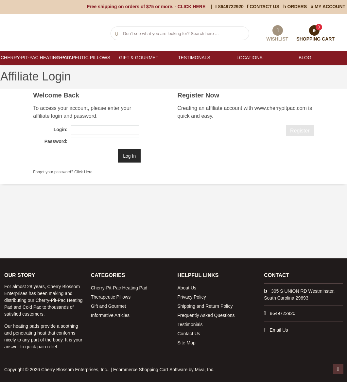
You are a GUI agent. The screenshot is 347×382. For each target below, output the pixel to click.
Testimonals (194, 57)
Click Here (83, 172)
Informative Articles (110, 315)
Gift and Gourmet (108, 306)
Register (300, 130)
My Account (328, 6)
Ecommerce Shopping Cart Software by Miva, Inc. (164, 369)
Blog (305, 57)
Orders (295, 6)
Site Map (187, 342)
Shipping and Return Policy (205, 306)
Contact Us (263, 6)
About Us (187, 287)
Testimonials (190, 324)
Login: (61, 129)
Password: (56, 141)
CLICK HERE (192, 6)
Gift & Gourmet (138, 57)
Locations (249, 57)
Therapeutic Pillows (83, 57)
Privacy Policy (192, 297)
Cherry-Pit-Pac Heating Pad (28, 57)
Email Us (279, 330)
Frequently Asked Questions (206, 315)
